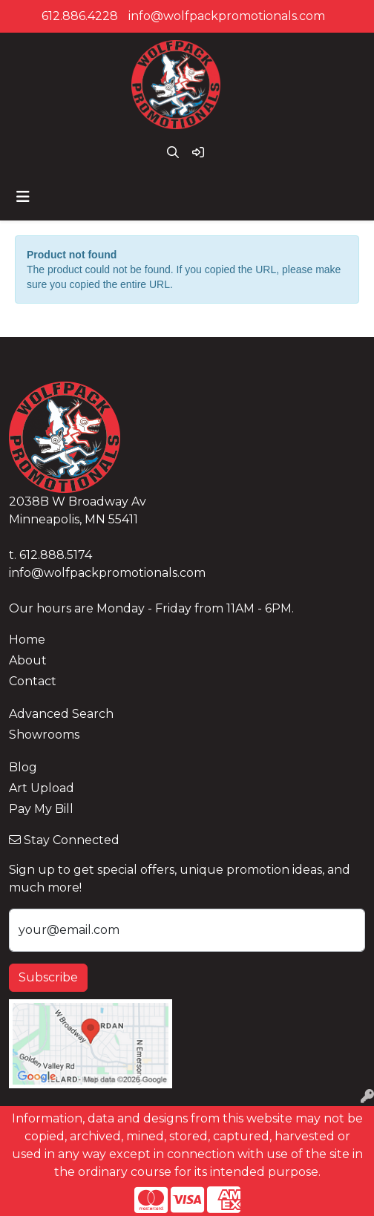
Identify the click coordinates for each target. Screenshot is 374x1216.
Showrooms (44, 735)
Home (27, 639)
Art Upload (41, 788)
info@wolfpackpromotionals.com (226, 16)
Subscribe (48, 977)
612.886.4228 (80, 16)
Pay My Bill (41, 809)
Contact (32, 681)
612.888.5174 (55, 555)
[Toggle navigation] (23, 196)
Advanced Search (61, 714)
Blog (23, 767)
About (28, 660)
